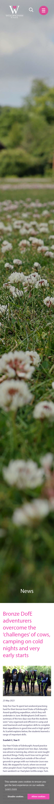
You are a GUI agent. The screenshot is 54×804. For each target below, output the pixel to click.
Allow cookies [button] (38, 796)
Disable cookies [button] (15, 796)
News (27, 590)
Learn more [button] (11, 789)
